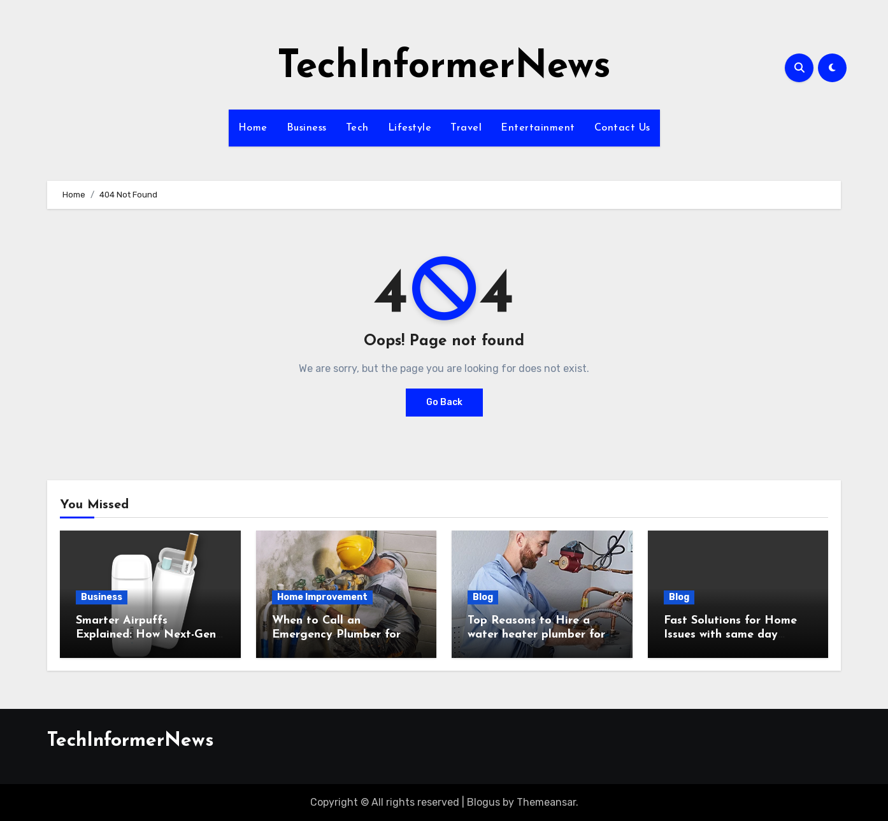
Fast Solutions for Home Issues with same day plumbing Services (730, 634)
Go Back (444, 402)
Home (253, 128)
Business (307, 128)
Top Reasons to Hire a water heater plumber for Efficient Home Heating (536, 634)
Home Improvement (322, 597)
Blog (483, 597)
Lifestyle (410, 128)
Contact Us (622, 128)
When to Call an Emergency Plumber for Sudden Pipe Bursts (336, 634)
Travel (466, 128)
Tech (357, 128)
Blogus (483, 802)
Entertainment (538, 128)
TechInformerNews (444, 67)
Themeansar (546, 802)
